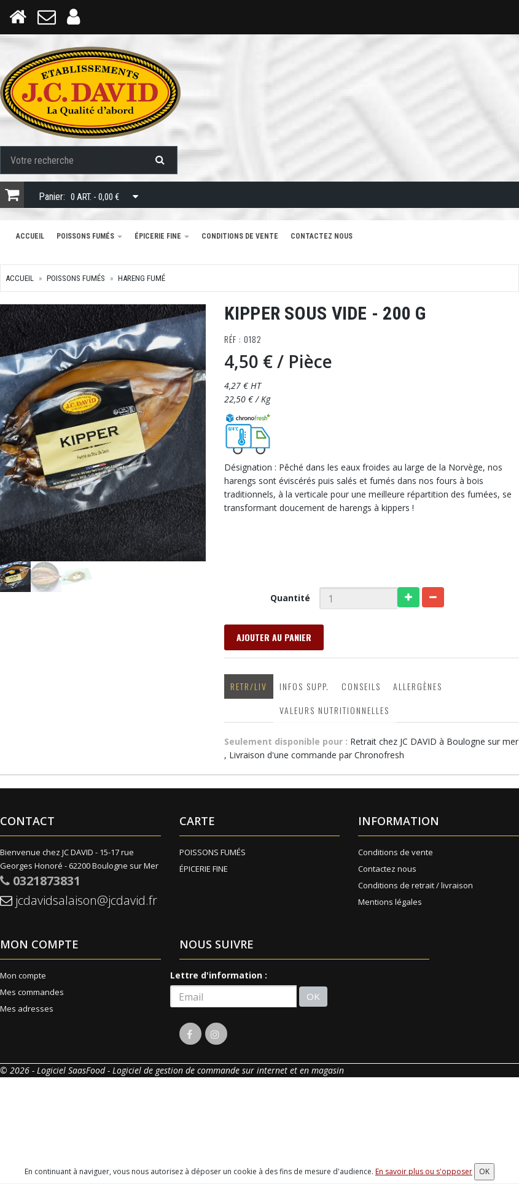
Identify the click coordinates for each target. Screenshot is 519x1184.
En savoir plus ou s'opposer (423, 1171)
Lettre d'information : (218, 975)
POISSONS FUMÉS (89, 236)
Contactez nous (322, 236)
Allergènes (417, 686)
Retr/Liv (248, 686)
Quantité (290, 598)
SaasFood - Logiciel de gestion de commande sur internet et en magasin (206, 1070)
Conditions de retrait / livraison (415, 885)
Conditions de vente (239, 236)
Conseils (361, 686)
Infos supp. (304, 686)
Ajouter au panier (273, 637)
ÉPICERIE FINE (162, 236)
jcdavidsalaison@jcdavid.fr (78, 900)
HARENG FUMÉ (141, 278)
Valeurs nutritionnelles (334, 710)
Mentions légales (390, 901)
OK (313, 996)
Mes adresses (26, 1008)
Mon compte (23, 975)
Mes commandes (32, 992)
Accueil (30, 236)
